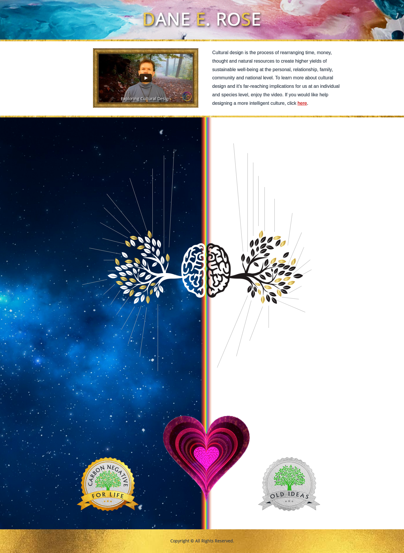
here (302, 103)
